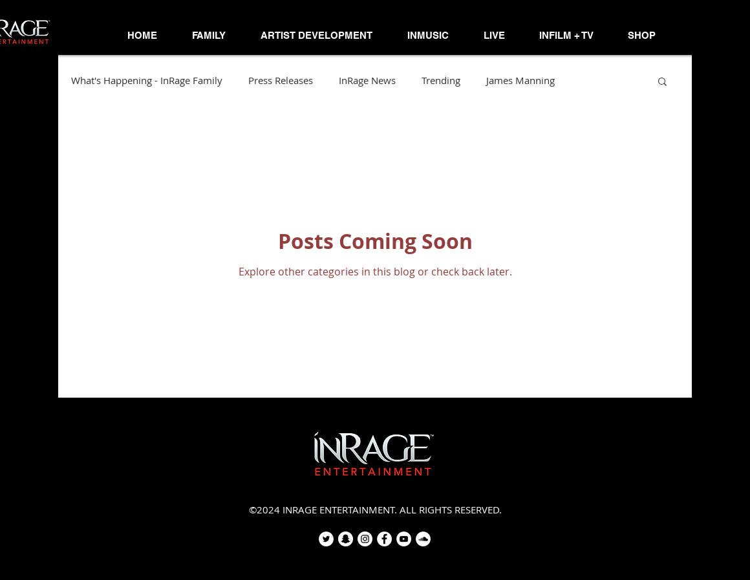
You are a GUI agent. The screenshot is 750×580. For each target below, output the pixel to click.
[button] (209, 35)
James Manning (520, 80)
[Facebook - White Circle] (384, 539)
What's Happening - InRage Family (146, 80)
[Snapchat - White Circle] (345, 539)
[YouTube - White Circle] (403, 539)
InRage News (367, 80)
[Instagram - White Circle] (365, 539)
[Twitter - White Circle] (326, 539)
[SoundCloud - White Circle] (423, 539)
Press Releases (280, 80)
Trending (441, 80)
